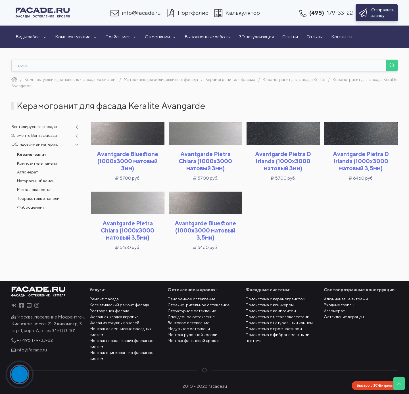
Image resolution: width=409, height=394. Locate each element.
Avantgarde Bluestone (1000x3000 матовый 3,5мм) (205, 230)
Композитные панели (37, 163)
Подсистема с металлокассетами (277, 317)
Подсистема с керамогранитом (275, 299)
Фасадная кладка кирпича (114, 317)
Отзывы (314, 36)
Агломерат (27, 172)
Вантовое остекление (188, 322)
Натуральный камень (37, 181)
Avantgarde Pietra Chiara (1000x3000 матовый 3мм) (205, 161)
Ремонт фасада (104, 299)
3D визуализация (256, 36)
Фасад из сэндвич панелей (114, 322)
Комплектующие (76, 36)
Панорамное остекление (191, 299)
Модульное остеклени (189, 328)
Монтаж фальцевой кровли (194, 340)
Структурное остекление (192, 311)
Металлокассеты (33, 189)
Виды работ (31, 36)
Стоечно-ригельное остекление (198, 305)
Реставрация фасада (109, 311)
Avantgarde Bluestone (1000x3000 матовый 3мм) (127, 161)
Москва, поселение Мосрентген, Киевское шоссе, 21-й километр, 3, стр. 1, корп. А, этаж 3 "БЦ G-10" (48, 323)
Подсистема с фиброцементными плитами (277, 337)
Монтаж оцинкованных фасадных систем (121, 355)
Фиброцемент (30, 207)
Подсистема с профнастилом (274, 328)
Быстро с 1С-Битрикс (374, 385)
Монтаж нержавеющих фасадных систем (121, 343)
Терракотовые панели (38, 198)
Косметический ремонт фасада (119, 305)
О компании (160, 36)
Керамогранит (31, 154)
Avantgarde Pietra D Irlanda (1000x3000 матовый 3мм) (283, 161)
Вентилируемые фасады (34, 126)
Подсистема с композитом (271, 311)
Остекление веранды (344, 317)
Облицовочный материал (35, 144)
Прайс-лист (120, 36)
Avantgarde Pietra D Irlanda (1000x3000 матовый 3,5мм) (361, 161)
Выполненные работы (207, 36)
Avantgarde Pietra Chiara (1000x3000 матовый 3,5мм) (127, 230)
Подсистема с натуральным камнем (279, 322)
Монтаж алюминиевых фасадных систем (120, 331)
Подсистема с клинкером (270, 305)
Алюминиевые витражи (346, 299)
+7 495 (32, 340)
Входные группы (339, 305)
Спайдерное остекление (191, 317)
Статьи (290, 36)
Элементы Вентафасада (34, 135)
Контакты (341, 36)
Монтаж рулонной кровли (192, 334)
